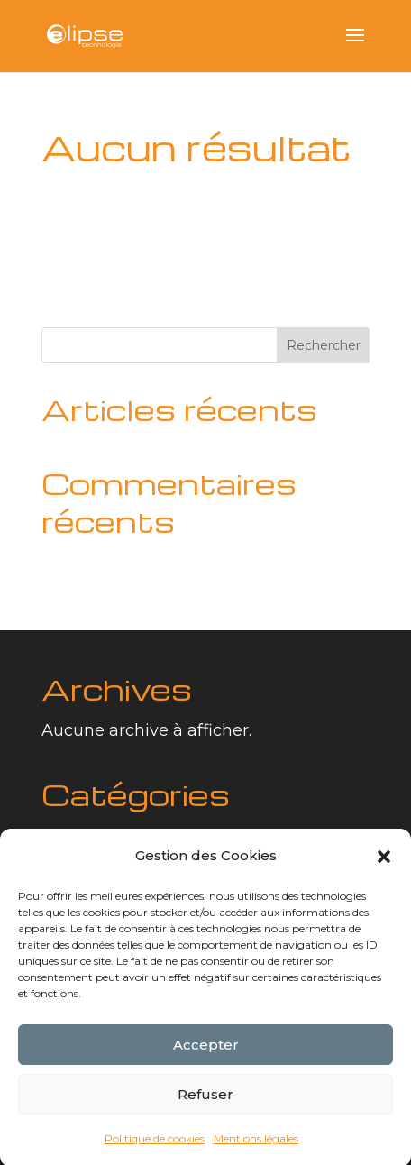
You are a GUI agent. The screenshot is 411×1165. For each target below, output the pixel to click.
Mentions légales (256, 1146)
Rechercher (324, 345)
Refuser (205, 1102)
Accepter (206, 1052)
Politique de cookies (155, 1146)
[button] (384, 865)
